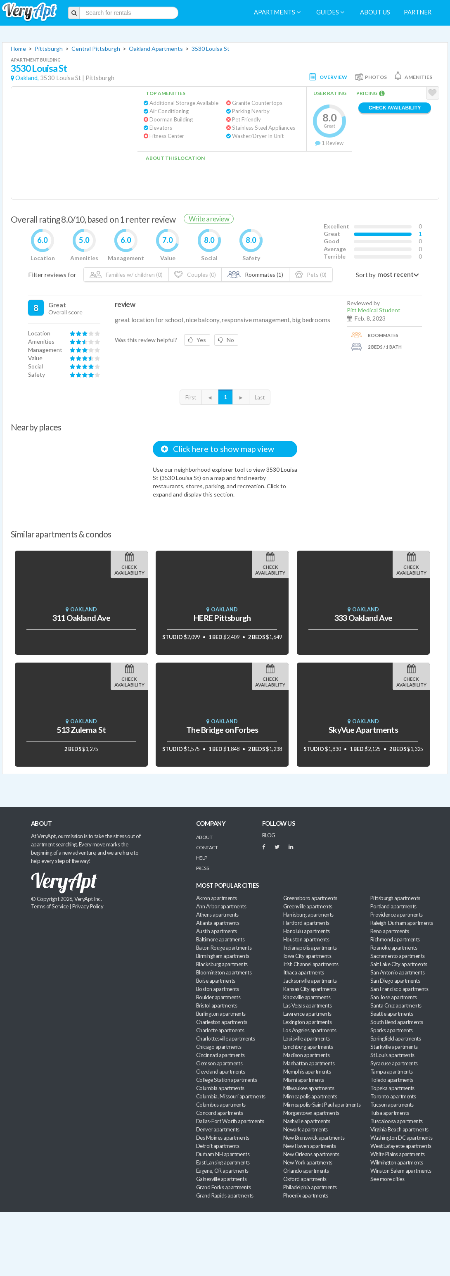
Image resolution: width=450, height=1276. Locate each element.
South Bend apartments (396, 1022)
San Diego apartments (395, 980)
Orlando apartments (306, 1170)
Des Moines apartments (222, 1137)
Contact (207, 847)
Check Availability (395, 108)
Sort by (366, 274)
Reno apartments (389, 931)
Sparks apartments (391, 1030)
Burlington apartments (221, 1013)
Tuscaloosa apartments (396, 1121)
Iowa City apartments (307, 956)
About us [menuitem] (375, 12)
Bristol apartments (216, 1005)
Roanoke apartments (393, 947)
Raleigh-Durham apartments (401, 923)
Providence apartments (396, 914)
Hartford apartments (306, 923)
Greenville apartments (307, 906)
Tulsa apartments (389, 1113)
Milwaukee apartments (308, 1088)
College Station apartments (226, 1079)
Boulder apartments (218, 997)
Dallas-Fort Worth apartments (230, 1121)
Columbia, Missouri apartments (230, 1096)
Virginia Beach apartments (399, 1129)
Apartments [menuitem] (277, 12)
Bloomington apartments (223, 972)
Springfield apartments (395, 1038)
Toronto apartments (393, 1096)
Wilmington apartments (396, 1162)
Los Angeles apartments (309, 1030)
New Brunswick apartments (313, 1137)
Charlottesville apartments (225, 1038)
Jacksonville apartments (310, 980)
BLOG (268, 835)
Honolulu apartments (306, 931)
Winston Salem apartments (400, 1170)
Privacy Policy (88, 906)
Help (201, 858)
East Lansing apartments (223, 1162)
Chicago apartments (218, 1046)
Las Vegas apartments (307, 1005)
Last (260, 397)
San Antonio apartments (397, 972)
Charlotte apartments (220, 1030)
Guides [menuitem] (330, 12)
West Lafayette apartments (400, 1146)
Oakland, (27, 77)
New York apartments (307, 1162)
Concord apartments (219, 1113)
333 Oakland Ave (363, 618)
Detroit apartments (217, 1146)
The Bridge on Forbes (222, 729)
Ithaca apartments (303, 972)
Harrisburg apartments (308, 914)
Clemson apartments (219, 1063)
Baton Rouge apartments (223, 947)
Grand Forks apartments (223, 1187)
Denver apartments (217, 1129)
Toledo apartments (391, 1079)
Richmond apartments (395, 939)
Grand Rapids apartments (224, 1195)
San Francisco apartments (399, 989)
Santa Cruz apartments (396, 1005)
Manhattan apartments (308, 1063)
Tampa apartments (391, 1071)
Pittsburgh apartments (395, 898)
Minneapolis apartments (310, 1096)
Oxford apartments (305, 1179)
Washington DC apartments (401, 1137)
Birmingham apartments (222, 956)
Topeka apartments (392, 1088)
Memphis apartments (307, 1071)
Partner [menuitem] (417, 12)
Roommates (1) (255, 274)
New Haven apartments (309, 1146)
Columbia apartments (220, 1088)
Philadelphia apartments (310, 1187)
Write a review (209, 218)
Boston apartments (217, 989)
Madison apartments (306, 1055)
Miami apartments (303, 1079)
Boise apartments (215, 980)
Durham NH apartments (222, 1154)
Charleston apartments (221, 1022)
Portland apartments (393, 906)
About (204, 837)
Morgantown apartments (311, 1113)
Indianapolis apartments (310, 947)
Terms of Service (49, 906)
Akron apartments (216, 898)
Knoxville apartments (306, 997)
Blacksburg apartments (222, 964)
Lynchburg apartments (308, 1046)
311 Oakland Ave (81, 618)
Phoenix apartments (305, 1195)
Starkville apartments (394, 1046)
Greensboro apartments (310, 898)
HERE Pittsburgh (222, 618)
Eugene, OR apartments (222, 1170)
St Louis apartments (392, 1055)
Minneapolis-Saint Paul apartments (321, 1104)
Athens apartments (217, 914)
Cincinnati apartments (220, 1055)
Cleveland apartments (220, 1071)
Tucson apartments (392, 1104)
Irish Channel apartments (310, 964)
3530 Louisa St (211, 48)
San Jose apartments (393, 997)
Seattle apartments (391, 1013)
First (190, 397)
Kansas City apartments (309, 989)
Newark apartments (305, 1129)
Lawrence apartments (307, 1013)
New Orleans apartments (311, 1154)
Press (202, 868)
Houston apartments (306, 939)
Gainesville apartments (221, 1179)
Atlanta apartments (217, 923)
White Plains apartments (397, 1154)
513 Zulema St (81, 729)
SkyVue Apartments (363, 729)
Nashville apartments (306, 1121)
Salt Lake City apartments (398, 964)
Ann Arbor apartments (221, 906)
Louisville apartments (306, 1038)
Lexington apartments (307, 1022)
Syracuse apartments (394, 1063)
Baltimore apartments (220, 939)
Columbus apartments (221, 1104)
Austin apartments (216, 931)
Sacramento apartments (397, 956)
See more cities (387, 1179)
